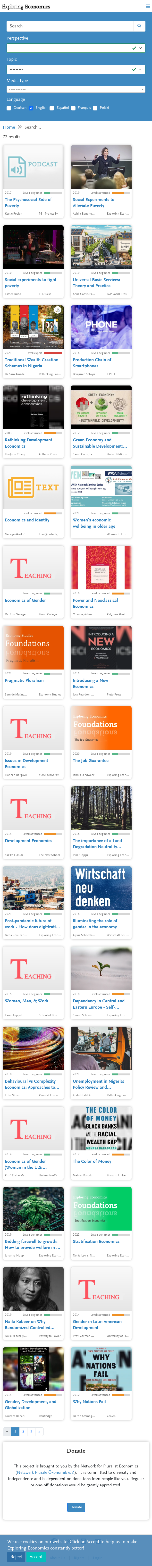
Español (63, 108)
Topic (12, 59)
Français (84, 108)
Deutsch (20, 108)
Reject (16, 1557)
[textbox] (76, 89)
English (41, 108)
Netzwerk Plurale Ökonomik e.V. (46, 1473)
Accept (36, 1557)
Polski (104, 108)
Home (9, 127)
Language (16, 99)
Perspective (17, 38)
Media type (17, 81)
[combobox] (76, 89)
